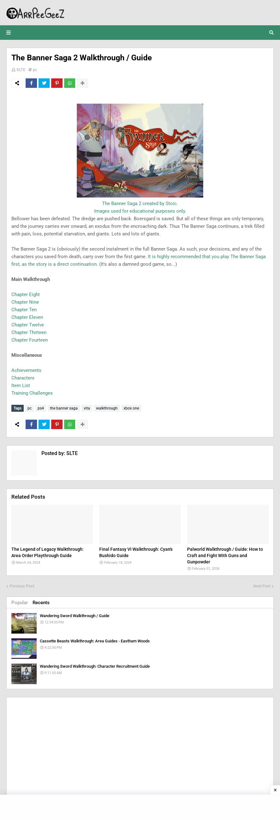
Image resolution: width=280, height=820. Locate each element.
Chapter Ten (24, 310)
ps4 (41, 408)
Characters (22, 378)
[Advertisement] (140, 746)
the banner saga (64, 408)
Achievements (26, 370)
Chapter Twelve (27, 325)
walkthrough (107, 408)
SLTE (20, 69)
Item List (20, 385)
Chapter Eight (25, 294)
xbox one (131, 408)
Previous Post (21, 586)
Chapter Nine (25, 302)
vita (87, 408)
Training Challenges (32, 393)
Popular (19, 602)
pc (35, 69)
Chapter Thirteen (28, 332)
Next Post (262, 586)
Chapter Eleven (27, 317)
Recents (41, 602)
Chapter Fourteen (29, 340)
